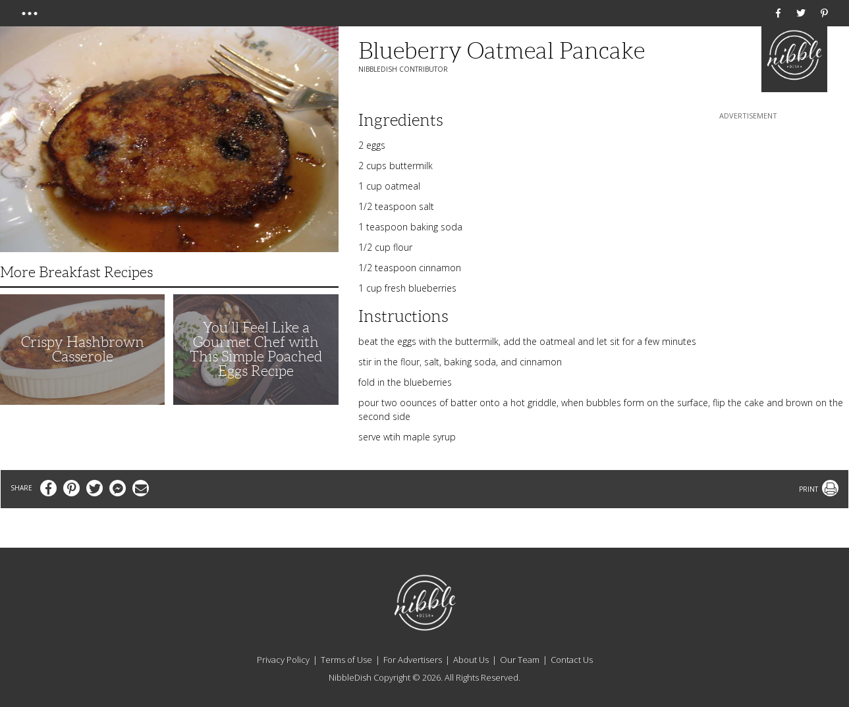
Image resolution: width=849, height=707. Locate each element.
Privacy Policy (283, 660)
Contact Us (572, 660)
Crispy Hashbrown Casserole (82, 349)
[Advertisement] (748, 204)
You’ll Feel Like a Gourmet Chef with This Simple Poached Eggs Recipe (256, 349)
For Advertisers (412, 660)
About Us (471, 660)
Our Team (519, 660)
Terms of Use (346, 660)
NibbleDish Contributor (403, 69)
